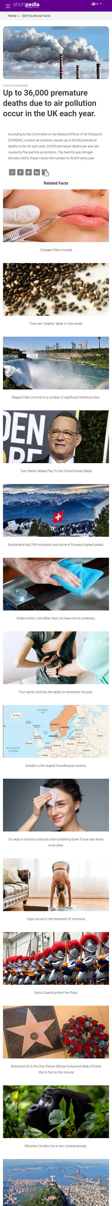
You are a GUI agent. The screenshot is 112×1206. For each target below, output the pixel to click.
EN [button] (95, 4)
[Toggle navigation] (8, 6)
